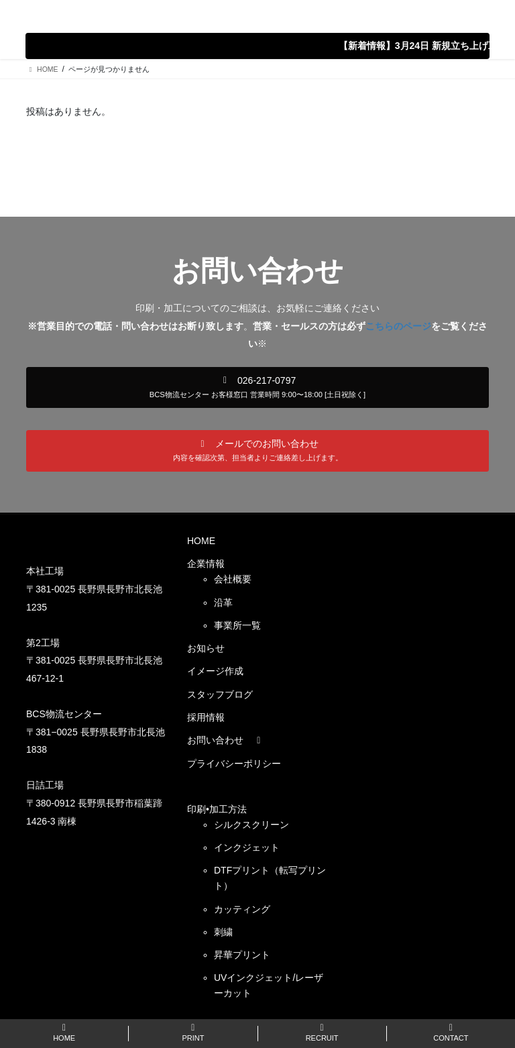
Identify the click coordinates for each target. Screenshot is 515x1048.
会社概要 (232, 579)
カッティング (242, 909)
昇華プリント (242, 954)
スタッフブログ (220, 694)
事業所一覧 (237, 625)
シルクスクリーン (251, 824)
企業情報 (206, 563)
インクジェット (247, 847)
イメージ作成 (215, 671)
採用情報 (206, 717)
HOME (201, 540)
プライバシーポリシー (234, 763)
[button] (257, 388)
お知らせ (206, 648)
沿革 (223, 602)
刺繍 (223, 932)
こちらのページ (398, 326)
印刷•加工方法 (217, 809)
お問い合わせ (226, 740)
